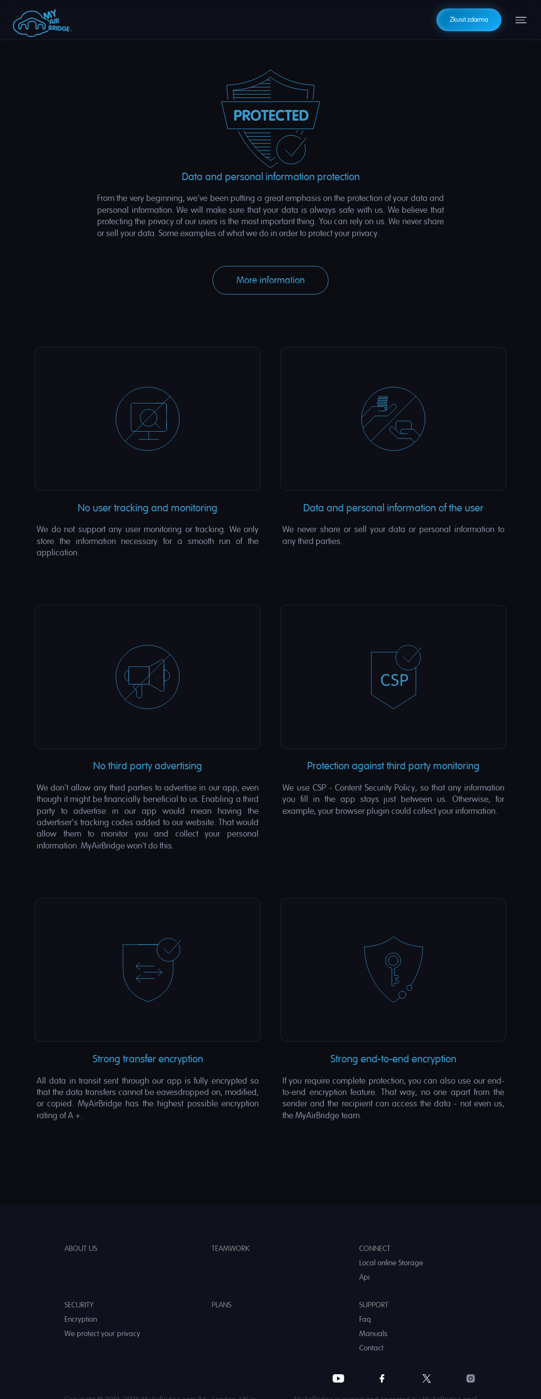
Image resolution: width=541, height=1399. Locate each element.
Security (79, 1305)
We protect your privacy (102, 1334)
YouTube (338, 1378)
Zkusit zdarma (469, 19)
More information (270, 280)
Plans (221, 1305)
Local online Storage (391, 1263)
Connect (374, 1248)
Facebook (382, 1378)
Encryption (80, 1319)
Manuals (373, 1334)
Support (373, 1305)
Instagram (471, 1378)
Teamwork (231, 1248)
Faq (365, 1319)
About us (80, 1248)
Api (364, 1277)
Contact (371, 1348)
